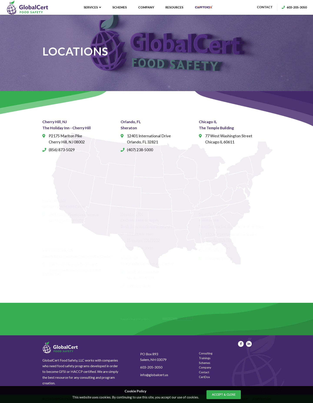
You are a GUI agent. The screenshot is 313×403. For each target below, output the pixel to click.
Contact (204, 372)
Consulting (205, 353)
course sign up (195, 319)
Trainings (204, 358)
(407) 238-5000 (140, 149)
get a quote (171, 319)
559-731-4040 (139, 279)
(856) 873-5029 (62, 149)
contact (261, 7)
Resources (174, 7)
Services (92, 7)
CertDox (204, 377)
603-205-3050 (151, 367)
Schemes (119, 7)
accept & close (223, 394)
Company (146, 7)
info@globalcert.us (154, 375)
